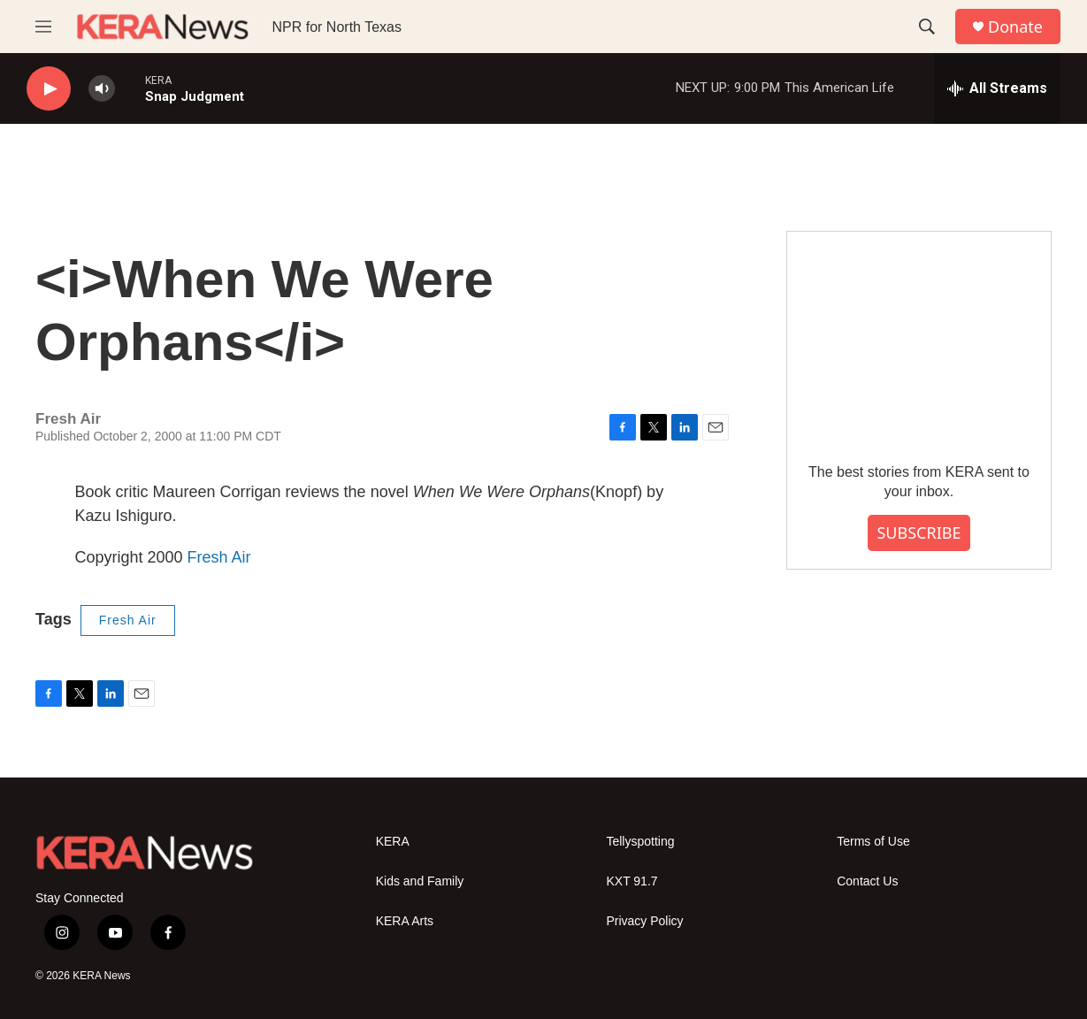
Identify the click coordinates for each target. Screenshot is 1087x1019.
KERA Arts (404, 921)
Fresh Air (219, 557)
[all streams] (997, 88)
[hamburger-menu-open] (43, 26)
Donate (1015, 27)
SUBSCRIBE (918, 532)
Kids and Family (420, 881)
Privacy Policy (644, 921)
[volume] (102, 89)
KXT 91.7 (631, 881)
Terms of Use (873, 841)
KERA (393, 841)
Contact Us (867, 881)
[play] (48, 89)
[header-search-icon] (927, 26)
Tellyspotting (640, 841)
